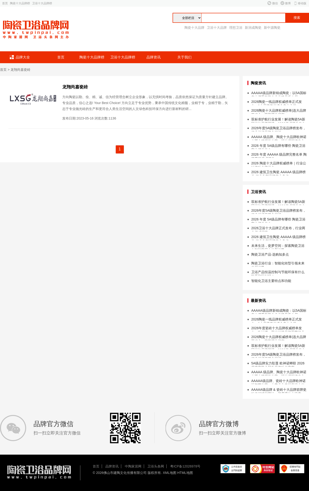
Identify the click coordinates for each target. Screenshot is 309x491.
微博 (288, 3)
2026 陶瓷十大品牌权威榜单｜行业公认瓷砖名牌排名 (278, 164)
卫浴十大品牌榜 (42, 3)
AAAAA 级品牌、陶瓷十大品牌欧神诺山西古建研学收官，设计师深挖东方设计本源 (278, 137)
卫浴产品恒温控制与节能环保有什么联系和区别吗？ (277, 272)
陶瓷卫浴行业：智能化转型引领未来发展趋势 (277, 264)
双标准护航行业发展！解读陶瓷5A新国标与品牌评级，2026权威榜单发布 (278, 120)
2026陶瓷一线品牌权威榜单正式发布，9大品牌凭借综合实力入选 (276, 102)
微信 (275, 3)
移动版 (302, 3)
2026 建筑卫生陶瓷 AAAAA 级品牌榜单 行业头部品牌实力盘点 (278, 172)
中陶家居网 (133, 466)
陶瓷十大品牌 (194, 27)
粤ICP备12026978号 (185, 466)
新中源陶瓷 (272, 27)
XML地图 (169, 473)
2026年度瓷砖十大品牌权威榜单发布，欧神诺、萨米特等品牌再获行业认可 (277, 328)
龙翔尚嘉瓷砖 (20, 70)
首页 (5, 3)
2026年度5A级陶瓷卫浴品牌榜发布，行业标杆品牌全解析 (278, 128)
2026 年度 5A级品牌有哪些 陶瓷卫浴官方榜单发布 (278, 146)
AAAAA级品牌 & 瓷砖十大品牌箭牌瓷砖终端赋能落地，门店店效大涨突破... (278, 390)
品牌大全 (23, 57)
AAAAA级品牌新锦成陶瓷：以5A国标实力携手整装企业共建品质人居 (278, 93)
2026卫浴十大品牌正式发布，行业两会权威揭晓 (278, 228)
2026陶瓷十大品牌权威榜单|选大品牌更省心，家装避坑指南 (278, 111)
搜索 (297, 17)
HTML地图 (185, 473)
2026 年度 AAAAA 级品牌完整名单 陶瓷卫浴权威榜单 (279, 155)
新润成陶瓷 (253, 27)
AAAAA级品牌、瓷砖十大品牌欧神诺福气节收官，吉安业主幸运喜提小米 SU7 (278, 381)
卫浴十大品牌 (217, 27)
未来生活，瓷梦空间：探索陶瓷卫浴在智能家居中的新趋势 (277, 246)
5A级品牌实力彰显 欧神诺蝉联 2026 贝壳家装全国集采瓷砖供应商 (277, 364)
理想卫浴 (235, 27)
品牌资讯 (153, 57)
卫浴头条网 (155, 466)
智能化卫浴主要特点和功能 (271, 281)
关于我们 (184, 57)
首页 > (5, 70)
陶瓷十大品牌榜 (20, 3)
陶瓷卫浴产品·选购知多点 (270, 254)
